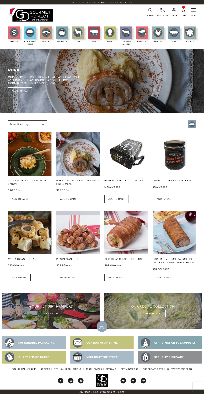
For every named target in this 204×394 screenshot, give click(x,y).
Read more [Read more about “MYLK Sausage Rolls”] (19, 277)
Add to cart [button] (20, 198)
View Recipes (153, 313)
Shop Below (20, 91)
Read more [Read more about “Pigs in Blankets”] (67, 277)
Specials (111, 368)
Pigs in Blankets (67, 259)
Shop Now (51, 313)
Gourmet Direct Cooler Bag (123, 180)
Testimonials (94, 368)
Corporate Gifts (153, 368)
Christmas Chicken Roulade (123, 259)
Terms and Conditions (67, 368)
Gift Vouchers (129, 368)
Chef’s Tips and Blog (179, 368)
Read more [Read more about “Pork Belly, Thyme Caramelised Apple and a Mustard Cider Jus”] (164, 277)
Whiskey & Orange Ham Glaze (172, 180)
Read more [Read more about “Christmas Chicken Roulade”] (115, 277)
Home (32, 368)
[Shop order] (27, 124)
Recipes (45, 368)
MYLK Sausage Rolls (21, 259)
